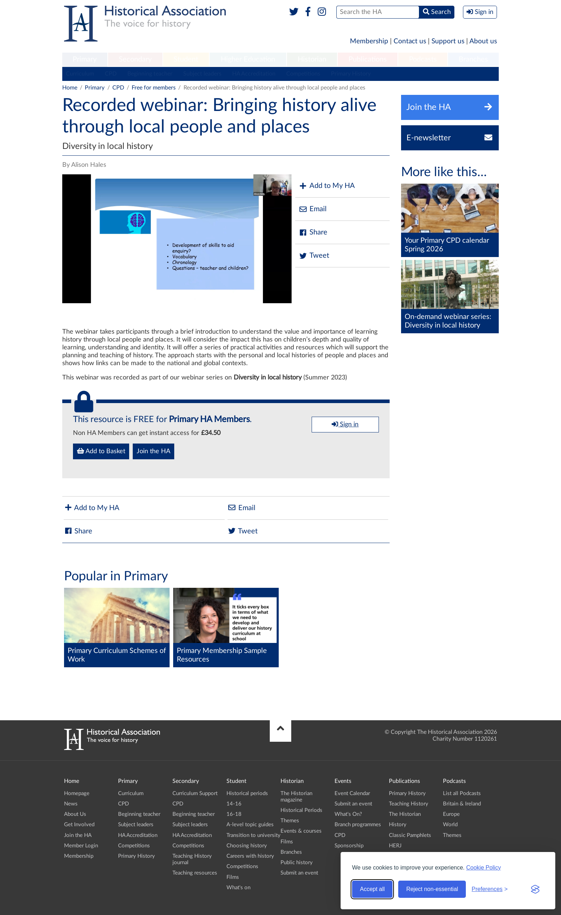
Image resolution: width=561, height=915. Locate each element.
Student (186, 59)
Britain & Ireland (462, 804)
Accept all (372, 889)
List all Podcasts (462, 793)
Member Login (81, 845)
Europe (451, 814)
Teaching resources (194, 873)
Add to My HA (327, 186)
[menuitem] (85, 60)
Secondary (135, 59)
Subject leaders (202, 74)
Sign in (345, 424)
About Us (75, 814)
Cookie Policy (483, 868)
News (71, 804)
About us (483, 41)
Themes (289, 820)
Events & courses (301, 831)
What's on (238, 887)
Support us (447, 41)
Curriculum (80, 74)
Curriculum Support (195, 793)
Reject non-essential (432, 889)
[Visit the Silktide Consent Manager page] (535, 889)
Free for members (154, 88)
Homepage (76, 793)
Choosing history (246, 845)
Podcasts (423, 59)
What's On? (348, 814)
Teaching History (408, 804)
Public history (296, 862)
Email (313, 209)
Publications (367, 59)
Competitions (303, 74)
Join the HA (153, 451)
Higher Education (248, 59)
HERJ (395, 845)
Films (232, 877)
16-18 (234, 814)
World (450, 824)
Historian (312, 59)
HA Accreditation (253, 74)
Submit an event (299, 873)
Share (313, 232)
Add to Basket (101, 451)
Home (69, 88)
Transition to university (253, 835)
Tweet (314, 256)
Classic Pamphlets (410, 835)
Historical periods (247, 793)
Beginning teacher (149, 74)
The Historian (405, 814)
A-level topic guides (250, 824)
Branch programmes (358, 824)
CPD (111, 74)
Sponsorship (349, 845)
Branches (473, 59)
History (397, 824)
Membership (369, 41)
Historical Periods (301, 810)
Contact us (410, 41)
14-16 (234, 804)
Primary (85, 59)
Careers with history (250, 856)
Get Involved (79, 824)
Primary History (351, 74)
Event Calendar (352, 793)
